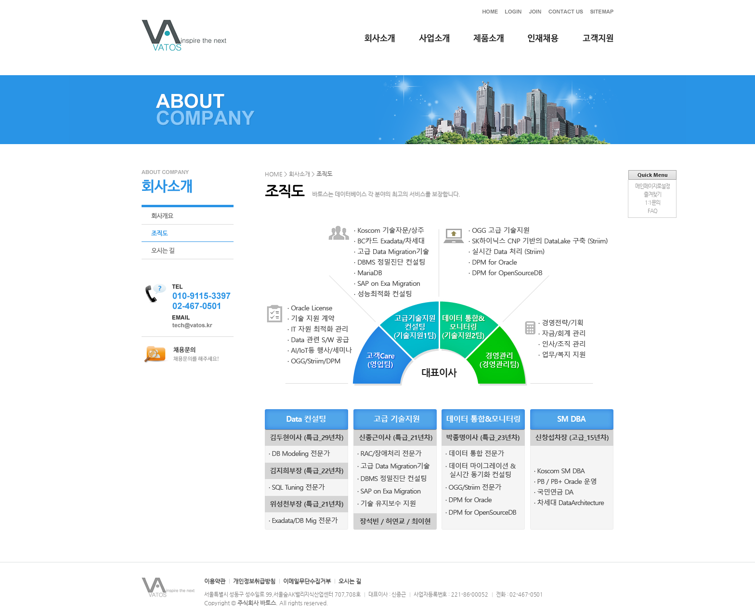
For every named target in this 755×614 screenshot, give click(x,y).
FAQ (652, 211)
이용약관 (214, 581)
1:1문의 (652, 203)
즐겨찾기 (652, 194)
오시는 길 (349, 581)
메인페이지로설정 (652, 186)
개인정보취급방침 (254, 581)
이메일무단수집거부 (307, 581)
